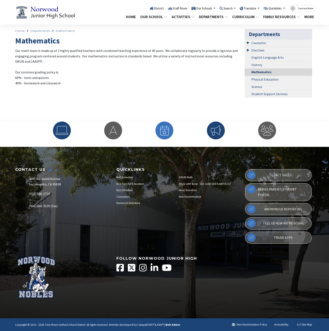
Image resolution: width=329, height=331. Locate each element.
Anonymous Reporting (274, 209)
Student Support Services (269, 94)
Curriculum (245, 16)
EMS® (160, 325)
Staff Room (167, 8)
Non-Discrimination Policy (249, 324)
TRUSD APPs (269, 237)
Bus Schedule (124, 190)
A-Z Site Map (302, 324)
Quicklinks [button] (273, 8)
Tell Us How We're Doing (275, 223)
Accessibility (279, 324)
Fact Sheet (269, 175)
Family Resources (280, 16)
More (309, 16)
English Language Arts (267, 57)
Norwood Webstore (128, 203)
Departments (213, 16)
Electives (257, 50)
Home (131, 16)
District (144, 8)
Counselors (123, 197)
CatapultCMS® (145, 325)
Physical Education (265, 79)
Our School (153, 16)
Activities (183, 16)
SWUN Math (186, 177)
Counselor (258, 43)
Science (256, 87)
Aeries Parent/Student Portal (272, 191)
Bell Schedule (124, 177)
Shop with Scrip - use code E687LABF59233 (205, 184)
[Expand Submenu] (248, 42)
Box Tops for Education (130, 184)
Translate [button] (245, 8)
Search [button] (221, 8)
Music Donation (188, 190)
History (256, 65)
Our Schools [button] (194, 8)
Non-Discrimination (190, 197)
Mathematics (65, 31)
